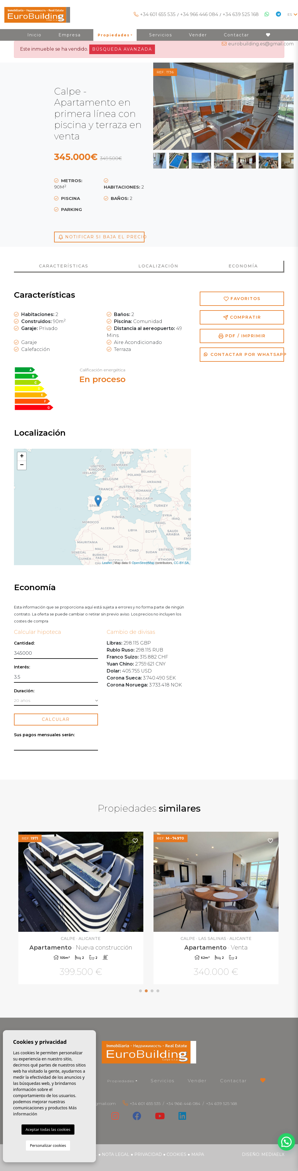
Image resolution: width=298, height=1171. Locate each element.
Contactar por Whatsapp (244, 354)
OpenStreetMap (143, 563)
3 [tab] (152, 990)
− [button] (22, 465)
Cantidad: (24, 643)
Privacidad (148, 1154)
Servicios (162, 1080)
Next (279, 106)
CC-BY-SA (181, 563)
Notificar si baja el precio (101, 237)
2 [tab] (146, 990)
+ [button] (22, 456)
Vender (197, 1080)
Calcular (56, 719)
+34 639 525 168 (241, 14)
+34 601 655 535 (158, 14)
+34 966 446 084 (199, 14)
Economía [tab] (243, 266)
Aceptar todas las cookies (48, 1129)
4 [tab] (157, 990)
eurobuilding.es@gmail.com (261, 44)
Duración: (24, 691)
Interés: (22, 667)
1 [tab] (140, 990)
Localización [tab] (158, 266)
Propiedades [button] (120, 1081)
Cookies (176, 1154)
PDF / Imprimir (242, 336)
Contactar (233, 1080)
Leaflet (107, 563)
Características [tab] (63, 266)
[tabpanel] (81, 909)
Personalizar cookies (48, 1145)
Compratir (242, 317)
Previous (167, 106)
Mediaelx (272, 1154)
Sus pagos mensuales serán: (44, 735)
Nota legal (115, 1154)
